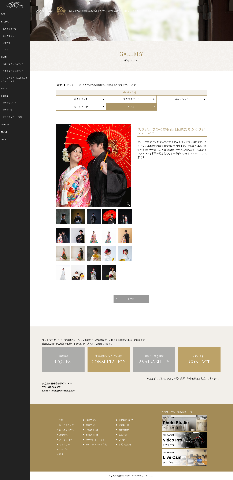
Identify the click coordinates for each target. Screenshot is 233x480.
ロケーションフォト (95, 439)
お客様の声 (124, 430)
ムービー (63, 449)
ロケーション (182, 99)
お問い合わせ (125, 444)
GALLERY (6, 124)
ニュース (123, 435)
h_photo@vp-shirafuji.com (62, 390)
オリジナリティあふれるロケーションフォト (14, 80)
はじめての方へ (9, 35)
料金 (61, 454)
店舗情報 (6, 42)
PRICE (4, 88)
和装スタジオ (92, 435)
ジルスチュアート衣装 (12, 117)
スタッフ (6, 49)
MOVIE (4, 131)
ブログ (122, 439)
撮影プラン (91, 420)
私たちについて (9, 28)
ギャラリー (64, 444)
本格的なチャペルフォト (13, 64)
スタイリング (81, 106)
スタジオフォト (131, 99)
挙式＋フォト (81, 99)
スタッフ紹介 (65, 439)
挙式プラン (91, 425)
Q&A (3, 139)
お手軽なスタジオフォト (13, 71)
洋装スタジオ (92, 430)
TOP (3, 14)
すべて (131, 106)
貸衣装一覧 (7, 110)
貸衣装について (9, 103)
